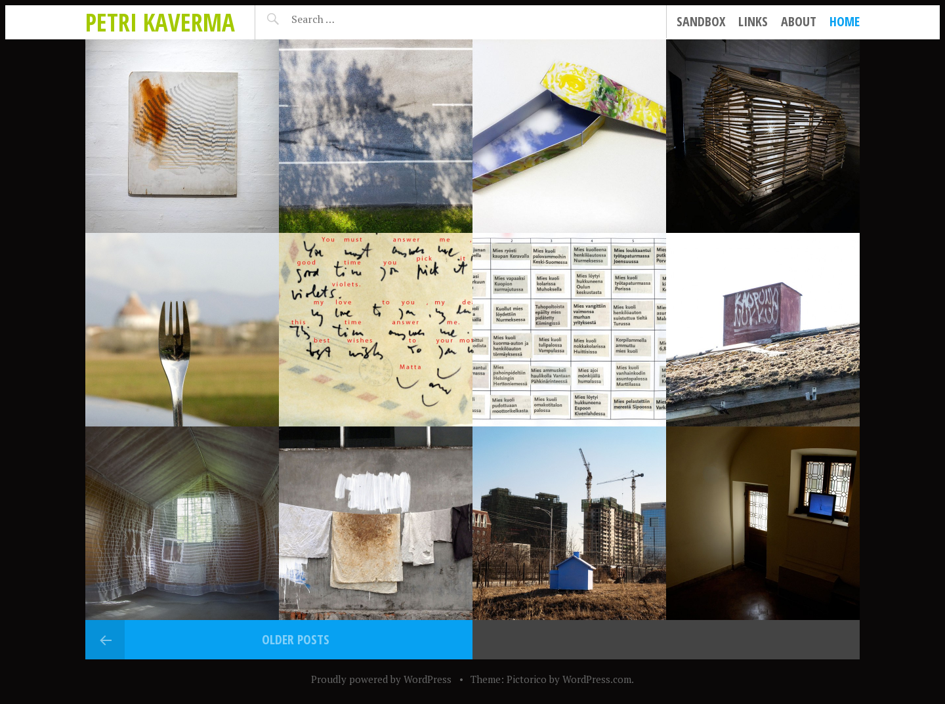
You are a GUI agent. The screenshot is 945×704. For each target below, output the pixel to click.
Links (753, 21)
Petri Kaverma (160, 22)
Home (845, 21)
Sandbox (701, 21)
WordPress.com (596, 679)
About (798, 21)
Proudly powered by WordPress (381, 679)
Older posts (295, 639)
